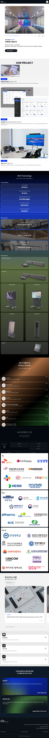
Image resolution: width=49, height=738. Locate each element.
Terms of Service (24, 731)
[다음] (43, 35)
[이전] (39, 35)
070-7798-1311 (42, 693)
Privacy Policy (3, 731)
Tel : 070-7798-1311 (44, 726)
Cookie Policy (45, 731)
